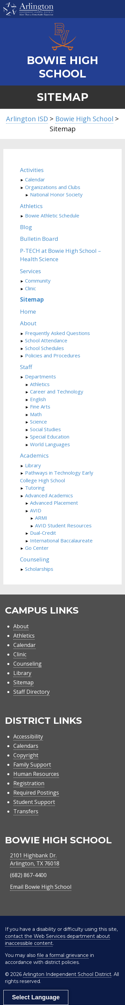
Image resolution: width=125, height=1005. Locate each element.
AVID (35, 510)
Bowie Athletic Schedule (52, 215)
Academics (34, 455)
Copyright (25, 755)
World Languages (50, 444)
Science (38, 421)
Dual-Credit (43, 532)
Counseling (34, 559)
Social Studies (45, 429)
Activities (32, 170)
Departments (40, 376)
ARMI (41, 517)
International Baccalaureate (61, 540)
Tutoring (35, 487)
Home (28, 311)
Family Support (32, 764)
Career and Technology (56, 391)
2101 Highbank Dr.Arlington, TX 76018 (34, 859)
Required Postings (36, 792)
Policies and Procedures (52, 355)
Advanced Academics (49, 495)
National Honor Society (56, 194)
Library (33, 465)
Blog (26, 227)
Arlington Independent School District (67, 974)
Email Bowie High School (40, 886)
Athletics (31, 206)
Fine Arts (40, 406)
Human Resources (36, 774)
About (28, 323)
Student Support (34, 802)
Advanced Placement (54, 502)
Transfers (25, 811)
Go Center (37, 547)
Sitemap (32, 299)
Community (38, 280)
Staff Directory (31, 691)
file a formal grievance (63, 955)
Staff (26, 367)
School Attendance (46, 340)
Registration (28, 783)
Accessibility (28, 736)
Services (30, 271)
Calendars (25, 745)
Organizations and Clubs (52, 187)
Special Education (49, 436)
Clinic (30, 288)
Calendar (35, 179)
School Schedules (44, 348)
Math (36, 414)
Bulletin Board (39, 238)
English (38, 399)
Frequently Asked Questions (57, 333)
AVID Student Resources (63, 525)
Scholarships (39, 568)
